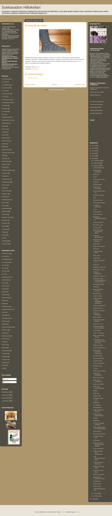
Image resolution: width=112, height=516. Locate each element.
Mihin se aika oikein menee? (98, 336)
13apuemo (5, 194)
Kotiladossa (10, 38)
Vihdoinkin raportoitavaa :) (98, 236)
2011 (93, 153)
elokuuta (96, 493)
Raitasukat (96, 174)
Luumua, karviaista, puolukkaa (98, 423)
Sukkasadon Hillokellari (21, 7)
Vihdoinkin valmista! (98, 310)
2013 (93, 148)
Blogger (77, 512)
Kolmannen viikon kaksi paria (98, 463)
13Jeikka (4, 138)
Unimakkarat (96, 481)
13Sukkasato (5, 182)
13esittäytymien (6, 199)
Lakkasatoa (96, 440)
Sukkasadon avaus (98, 269)
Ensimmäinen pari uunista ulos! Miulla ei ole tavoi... (99, 341)
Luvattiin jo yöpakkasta (97, 206)
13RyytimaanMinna (7, 170)
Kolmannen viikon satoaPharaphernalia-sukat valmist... (99, 280)
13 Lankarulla (5, 88)
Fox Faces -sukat (98, 225)
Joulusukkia (96, 244)
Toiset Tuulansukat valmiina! (98, 410)
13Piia (3, 155)
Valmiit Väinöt (97, 212)
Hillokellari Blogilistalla (96, 110)
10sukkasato (5, 398)
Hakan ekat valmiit (98, 384)
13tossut (4, 235)
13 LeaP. (4, 91)
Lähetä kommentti (32, 78)
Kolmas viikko (97, 396)
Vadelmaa (96, 287)
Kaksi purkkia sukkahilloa (97, 171)
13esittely (4, 196)
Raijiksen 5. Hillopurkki (97, 313)
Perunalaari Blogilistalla (96, 101)
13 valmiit (4, 111)
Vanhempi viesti (79, 84)
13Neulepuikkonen (7, 152)
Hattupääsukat (97, 407)
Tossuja (95, 418)
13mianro (4, 214)
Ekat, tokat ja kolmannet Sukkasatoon (97, 352)
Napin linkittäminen (95, 95)
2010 (93, 156)
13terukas (4, 229)
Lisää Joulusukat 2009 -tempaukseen (98, 452)
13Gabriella (5, 123)
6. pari (95, 177)
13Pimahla (5, 158)
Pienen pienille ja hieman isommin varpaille (98, 444)
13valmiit (4, 241)
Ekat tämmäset (97, 184)
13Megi (4, 146)
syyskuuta (96, 165)
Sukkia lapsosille (98, 345)
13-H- (3, 114)
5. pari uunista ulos (98, 333)
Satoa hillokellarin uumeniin (98, 290)
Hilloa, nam (96, 255)
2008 (93, 499)
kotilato (92, 57)
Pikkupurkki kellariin (98, 474)
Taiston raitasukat (98, 222)
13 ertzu (4, 96)
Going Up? (96, 264)
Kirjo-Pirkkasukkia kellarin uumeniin (98, 327)
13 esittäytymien (6, 99)
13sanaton (5, 223)
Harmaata (96, 249)
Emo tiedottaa (97, 293)
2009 (93, 158)
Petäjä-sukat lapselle (99, 246)
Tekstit (5, 379)
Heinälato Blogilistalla (96, 113)
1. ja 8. (95, 209)
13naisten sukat (6, 217)
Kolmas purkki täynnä (99, 434)
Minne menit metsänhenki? (98, 380)
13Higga (4, 132)
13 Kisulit (4, 82)
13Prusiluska (5, 161)
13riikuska (5, 220)
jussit (94, 197)
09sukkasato (35, 69)
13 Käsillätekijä (6, 85)
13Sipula (4, 176)
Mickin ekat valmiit (98, 377)
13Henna (4, 129)
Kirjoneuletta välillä (98, 358)
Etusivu (54, 84)
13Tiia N (4, 185)
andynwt (63, 512)
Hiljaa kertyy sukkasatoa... (97, 374)
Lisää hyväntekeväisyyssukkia (99, 458)
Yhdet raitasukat (97, 214)
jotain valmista (97, 317)
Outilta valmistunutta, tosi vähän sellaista (99, 428)
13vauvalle (5, 244)
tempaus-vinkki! (97, 361)
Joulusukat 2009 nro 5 (99, 276)
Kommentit (7, 382)
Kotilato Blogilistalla (95, 107)
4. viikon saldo (97, 227)
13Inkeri (4, 135)
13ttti (3, 238)
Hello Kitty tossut (98, 308)
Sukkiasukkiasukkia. (99, 167)
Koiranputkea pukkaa (99, 202)
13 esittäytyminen (7, 102)
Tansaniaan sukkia (98, 195)
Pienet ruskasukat (98, 448)
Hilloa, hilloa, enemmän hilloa (98, 387)
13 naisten (5, 108)
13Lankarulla (5, 141)
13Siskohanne (6, 179)
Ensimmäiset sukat (98, 284)
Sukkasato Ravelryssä (96, 104)
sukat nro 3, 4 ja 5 (98, 324)
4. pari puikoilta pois (98, 363)
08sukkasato (5, 392)
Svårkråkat (96, 420)
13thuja (4, 232)
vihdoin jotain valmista (99, 371)
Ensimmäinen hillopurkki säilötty (99, 477)
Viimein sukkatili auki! (99, 305)
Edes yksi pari (97, 431)
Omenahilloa (96, 405)
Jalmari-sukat (97, 483)
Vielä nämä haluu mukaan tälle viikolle (98, 231)
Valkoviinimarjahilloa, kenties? (99, 320)
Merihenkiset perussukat (97, 187)
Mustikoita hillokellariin (97, 272)
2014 (93, 146)
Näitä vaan (96, 393)
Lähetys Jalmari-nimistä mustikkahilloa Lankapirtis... (98, 301)
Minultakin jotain (97, 366)
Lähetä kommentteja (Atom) (57, 89)
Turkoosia (96, 182)
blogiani (79, 61)
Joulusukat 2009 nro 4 (99, 347)
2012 (93, 150)
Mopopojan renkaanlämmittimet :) (99, 218)
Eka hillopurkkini (97, 356)
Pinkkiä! (95, 390)
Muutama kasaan (98, 200)
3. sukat (95, 368)
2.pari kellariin (97, 330)
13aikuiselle (5, 191)
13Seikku (4, 173)
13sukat (4, 226)
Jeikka (104, 66)
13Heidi (4, 126)
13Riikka (4, 167)
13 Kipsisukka (6, 79)
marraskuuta (97, 160)
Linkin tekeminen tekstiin (97, 92)
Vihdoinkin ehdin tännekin (97, 240)
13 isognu (4, 105)
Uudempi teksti (30, 84)
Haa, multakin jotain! (99, 179)
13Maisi (4, 144)
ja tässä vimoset (97, 296)
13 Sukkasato (6, 93)
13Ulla (3, 188)
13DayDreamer (6, 117)
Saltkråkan (96, 402)
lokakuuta (96, 163)
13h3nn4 (4, 202)
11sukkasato (5, 401)
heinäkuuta (96, 496)
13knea (4, 205)
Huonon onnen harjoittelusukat (98, 414)
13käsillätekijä (6, 208)
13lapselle (5, 211)
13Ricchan (5, 164)
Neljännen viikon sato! (99, 267)
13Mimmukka (5, 149)
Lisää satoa (96, 258)
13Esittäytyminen (6, 120)
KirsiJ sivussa (97, 486)
